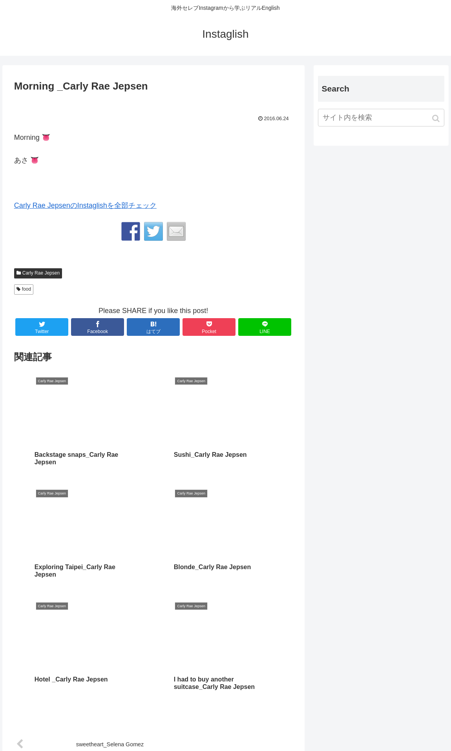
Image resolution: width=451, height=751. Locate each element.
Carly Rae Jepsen (41, 273)
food (26, 289)
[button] (436, 118)
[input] (381, 117)
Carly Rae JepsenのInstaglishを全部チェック (85, 205)
